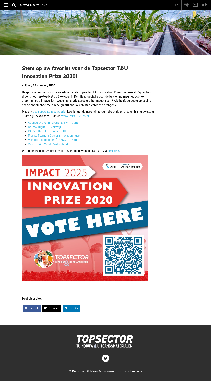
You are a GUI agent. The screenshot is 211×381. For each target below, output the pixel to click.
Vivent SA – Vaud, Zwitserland (48, 144)
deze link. (114, 151)
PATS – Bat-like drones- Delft (47, 131)
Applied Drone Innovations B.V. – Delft (53, 123)
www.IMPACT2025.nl (75, 116)
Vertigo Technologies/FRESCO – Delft (53, 140)
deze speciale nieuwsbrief (49, 112)
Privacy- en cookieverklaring (129, 371)
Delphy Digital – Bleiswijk (45, 127)
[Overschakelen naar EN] (176, 4)
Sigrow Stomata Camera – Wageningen (54, 135)
